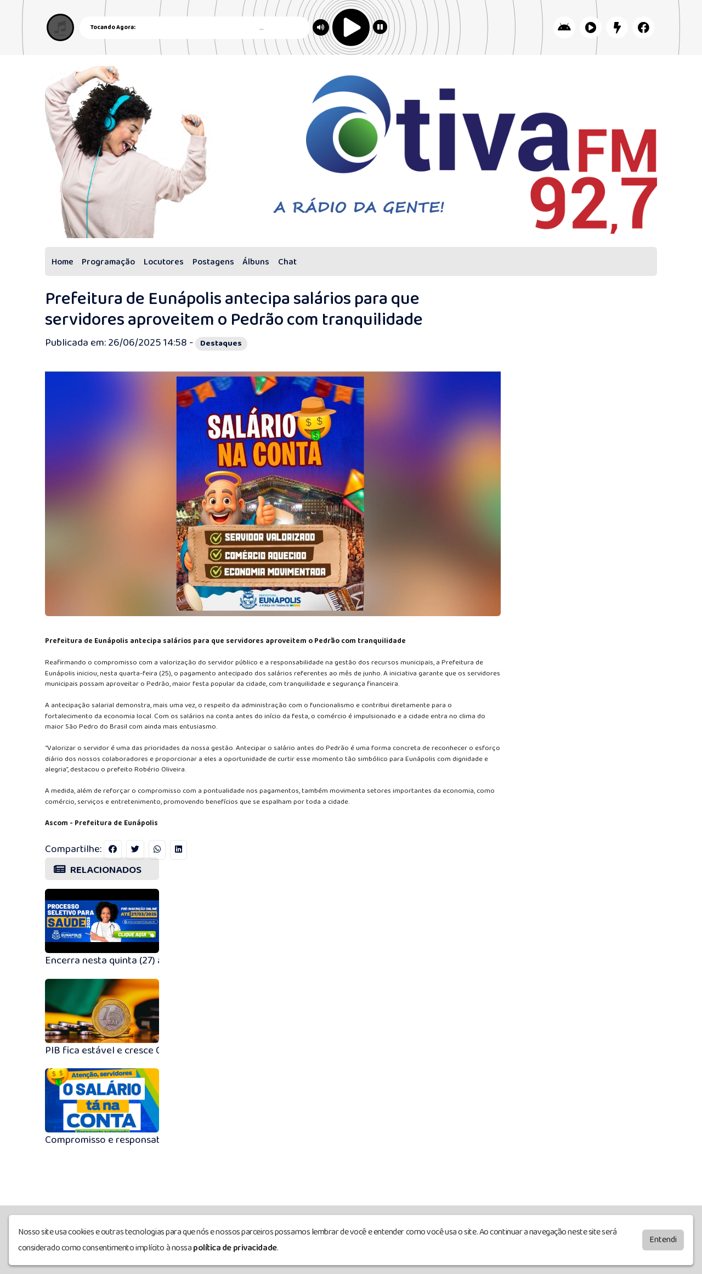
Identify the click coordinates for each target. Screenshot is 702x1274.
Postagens (213, 262)
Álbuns (255, 262)
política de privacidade (235, 1246)
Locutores (164, 262)
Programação (108, 262)
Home (62, 262)
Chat (287, 262)
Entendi (663, 1238)
